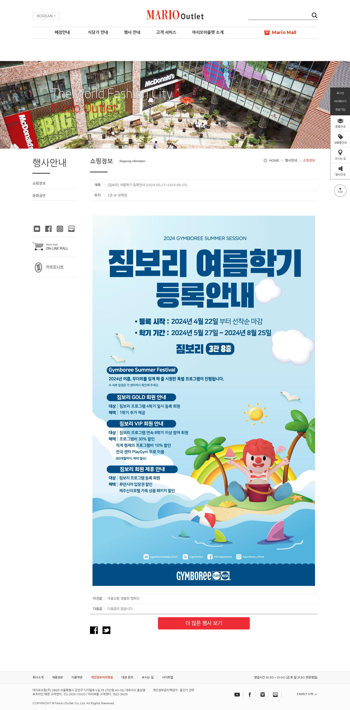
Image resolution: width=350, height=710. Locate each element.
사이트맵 (167, 677)
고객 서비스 (166, 32)
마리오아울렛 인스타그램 (60, 229)
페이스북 (250, 694)
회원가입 (340, 109)
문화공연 (39, 195)
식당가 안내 (98, 32)
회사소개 (38, 677)
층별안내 (340, 126)
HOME (274, 160)
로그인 (340, 93)
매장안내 (62, 32)
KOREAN (45, 16)
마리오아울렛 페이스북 (48, 229)
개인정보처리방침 (102, 677)
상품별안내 (340, 142)
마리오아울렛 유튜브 (37, 229)
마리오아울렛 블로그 (71, 229)
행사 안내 (132, 32)
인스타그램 (263, 694)
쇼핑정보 (39, 183)
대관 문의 (127, 677)
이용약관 (77, 677)
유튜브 (237, 694)
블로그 (276, 694)
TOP (340, 192)
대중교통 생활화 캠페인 (124, 598)
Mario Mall (284, 32)
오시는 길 (340, 158)
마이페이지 (340, 101)
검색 (314, 16)
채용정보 (57, 677)
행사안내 (291, 160)
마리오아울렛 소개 (208, 32)
